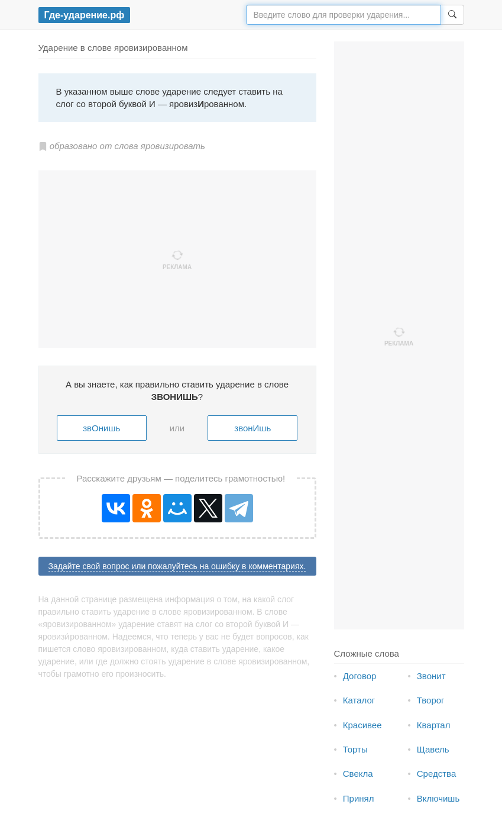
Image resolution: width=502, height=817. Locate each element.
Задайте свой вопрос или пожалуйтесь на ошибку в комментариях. (177, 566)
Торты (355, 749)
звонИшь (252, 428)
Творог (431, 700)
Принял (358, 798)
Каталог (359, 700)
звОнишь (101, 428)
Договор (360, 676)
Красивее (362, 725)
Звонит (431, 676)
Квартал (434, 725)
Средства (436, 773)
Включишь (438, 798)
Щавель (433, 749)
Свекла (358, 773)
